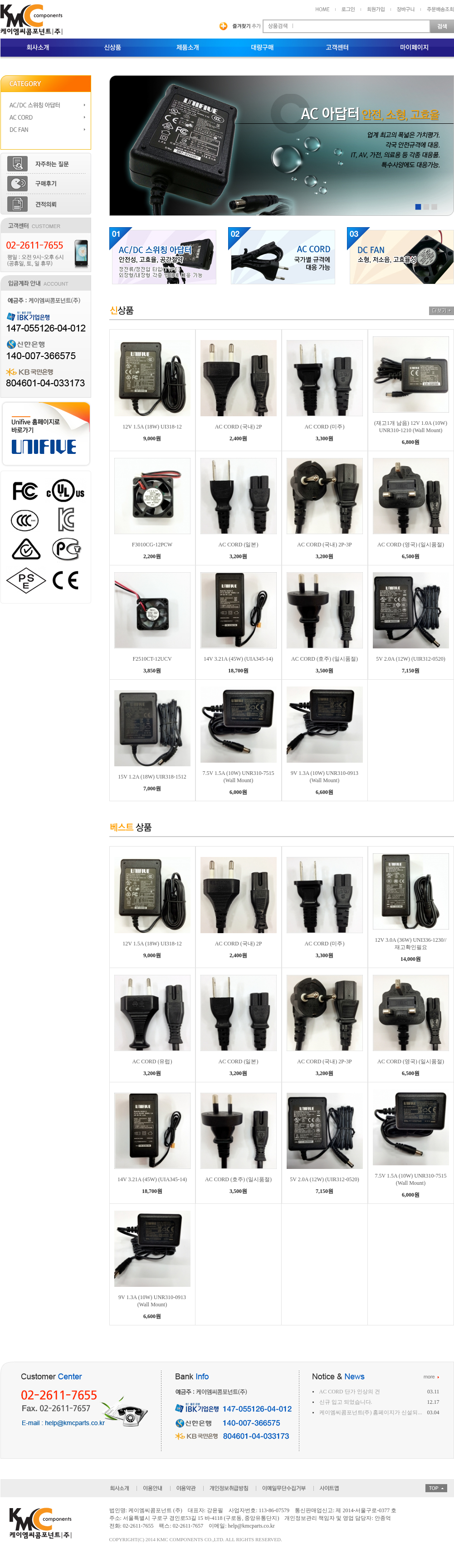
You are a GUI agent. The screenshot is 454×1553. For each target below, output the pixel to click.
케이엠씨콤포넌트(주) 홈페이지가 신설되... (370, 1412)
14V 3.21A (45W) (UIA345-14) (238, 659)
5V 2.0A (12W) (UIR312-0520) (410, 659)
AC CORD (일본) (238, 544)
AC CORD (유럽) (152, 1061)
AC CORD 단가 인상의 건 (349, 1391)
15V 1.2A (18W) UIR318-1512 (152, 777)
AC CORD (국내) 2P (238, 427)
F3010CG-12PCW (152, 544)
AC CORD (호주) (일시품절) (324, 659)
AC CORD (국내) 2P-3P (324, 544)
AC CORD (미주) (324, 427)
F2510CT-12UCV (151, 659)
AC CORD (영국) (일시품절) (410, 544)
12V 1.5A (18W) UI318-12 (151, 427)
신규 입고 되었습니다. (345, 1402)
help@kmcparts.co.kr (251, 1526)
